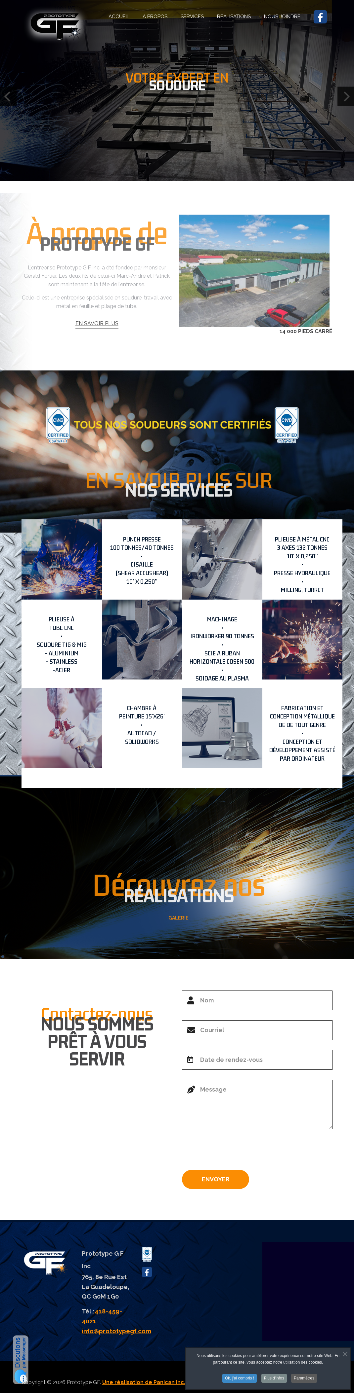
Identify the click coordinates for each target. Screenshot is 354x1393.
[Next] (345, 96)
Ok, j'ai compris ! (239, 1378)
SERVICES (192, 16)
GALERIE (187, 918)
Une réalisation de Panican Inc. (143, 1382)
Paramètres (304, 1378)
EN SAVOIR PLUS (96, 347)
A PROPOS (155, 16)
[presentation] (232, 1152)
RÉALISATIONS (234, 16)
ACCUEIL (119, 16)
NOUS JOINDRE (282, 16)
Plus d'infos (274, 1378)
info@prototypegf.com (116, 1331)
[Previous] (8, 96)
